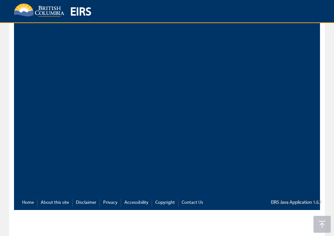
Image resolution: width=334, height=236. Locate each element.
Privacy (110, 202)
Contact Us (192, 202)
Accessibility (136, 202)
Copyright (165, 202)
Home (28, 202)
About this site (55, 202)
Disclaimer (86, 202)
